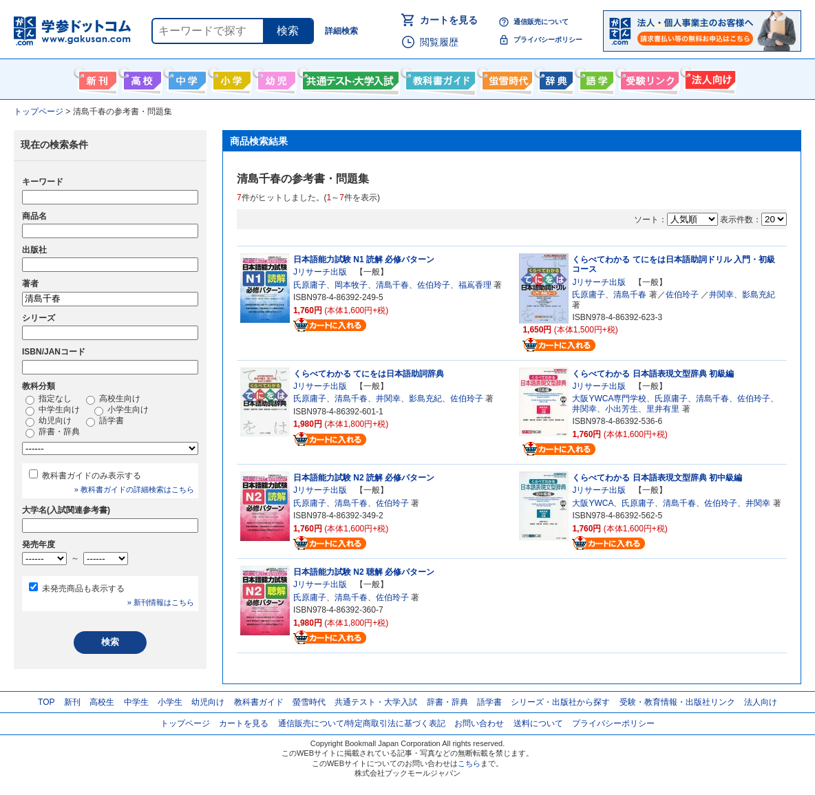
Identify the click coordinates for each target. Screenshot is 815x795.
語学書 (595, 77)
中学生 (136, 702)
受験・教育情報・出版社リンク (677, 702)
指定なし (48, 399)
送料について (538, 723)
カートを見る (449, 19)
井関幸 (721, 294)
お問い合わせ (479, 723)
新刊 (72, 702)
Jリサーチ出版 (320, 272)
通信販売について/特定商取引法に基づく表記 (361, 723)
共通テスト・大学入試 (349, 77)
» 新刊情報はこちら (160, 602)
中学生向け (185, 77)
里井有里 (662, 409)
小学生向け (230, 77)
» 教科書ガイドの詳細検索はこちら (134, 489)
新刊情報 (96, 77)
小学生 (170, 702)
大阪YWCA (592, 503)
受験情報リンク (647, 77)
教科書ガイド (439, 77)
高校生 (101, 702)
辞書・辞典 (52, 432)
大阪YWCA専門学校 (609, 398)
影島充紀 (758, 294)
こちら (469, 763)
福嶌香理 (474, 285)
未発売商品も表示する (83, 588)
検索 (288, 30)
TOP (46, 702)
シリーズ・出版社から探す (560, 702)
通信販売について (541, 21)
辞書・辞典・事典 (554, 77)
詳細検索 (341, 31)
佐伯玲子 (433, 285)
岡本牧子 (351, 285)
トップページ (185, 723)
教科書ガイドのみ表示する (91, 475)
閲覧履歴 (439, 41)
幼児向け (275, 77)
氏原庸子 (309, 285)
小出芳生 (621, 409)
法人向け (708, 77)
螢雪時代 (505, 77)
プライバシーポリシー (548, 39)
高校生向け (140, 77)
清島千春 (392, 285)
